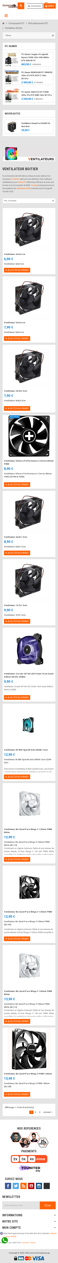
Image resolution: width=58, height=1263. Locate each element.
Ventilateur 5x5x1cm (14, 322)
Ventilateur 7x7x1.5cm (15, 605)
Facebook (8, 1186)
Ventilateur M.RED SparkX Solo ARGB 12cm (26, 750)
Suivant (48, 1112)
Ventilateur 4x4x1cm (14, 254)
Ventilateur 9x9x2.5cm (15, 391)
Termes (32, 1243)
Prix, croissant (10, 200)
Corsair (34, 185)
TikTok (47, 1186)
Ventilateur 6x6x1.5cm (15, 537)
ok (48, 1205)
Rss (23, 1186)
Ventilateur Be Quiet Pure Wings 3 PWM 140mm (28, 1074)
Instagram (39, 1186)
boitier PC (22, 182)
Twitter (16, 1186)
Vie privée (25, 1243)
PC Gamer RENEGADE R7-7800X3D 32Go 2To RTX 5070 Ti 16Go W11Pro (36, 75)
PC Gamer (14, 179)
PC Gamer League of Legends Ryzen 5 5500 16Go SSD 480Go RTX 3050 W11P (35, 57)
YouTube (31, 1186)
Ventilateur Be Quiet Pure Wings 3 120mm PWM (28, 912)
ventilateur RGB (23, 188)
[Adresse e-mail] (21, 1205)
